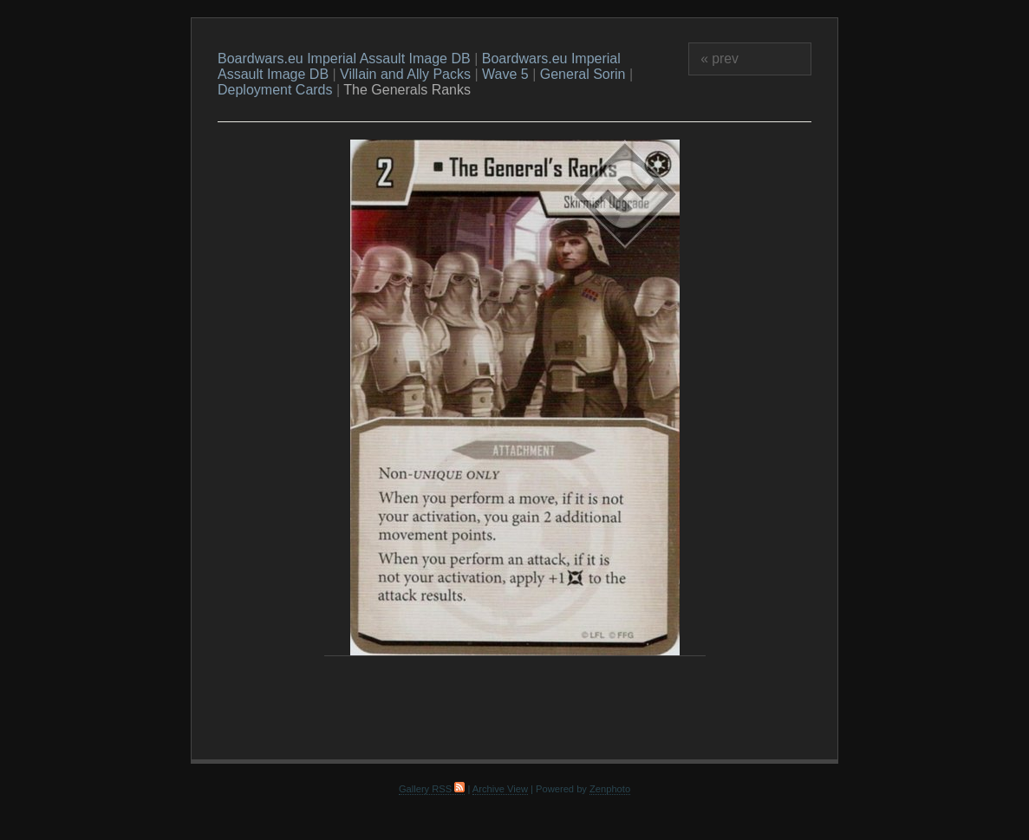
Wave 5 (505, 74)
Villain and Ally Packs (405, 74)
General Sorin (583, 74)
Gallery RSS (432, 789)
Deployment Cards (275, 89)
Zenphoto (609, 789)
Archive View (500, 789)
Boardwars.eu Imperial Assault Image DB (344, 58)
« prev (719, 58)
